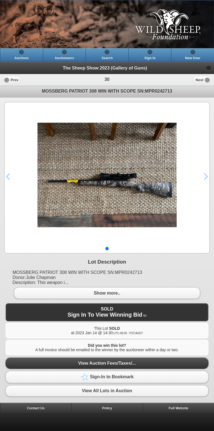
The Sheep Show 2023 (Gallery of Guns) (105, 68)
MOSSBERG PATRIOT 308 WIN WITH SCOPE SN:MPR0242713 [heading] (107, 91)
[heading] (107, 24)
